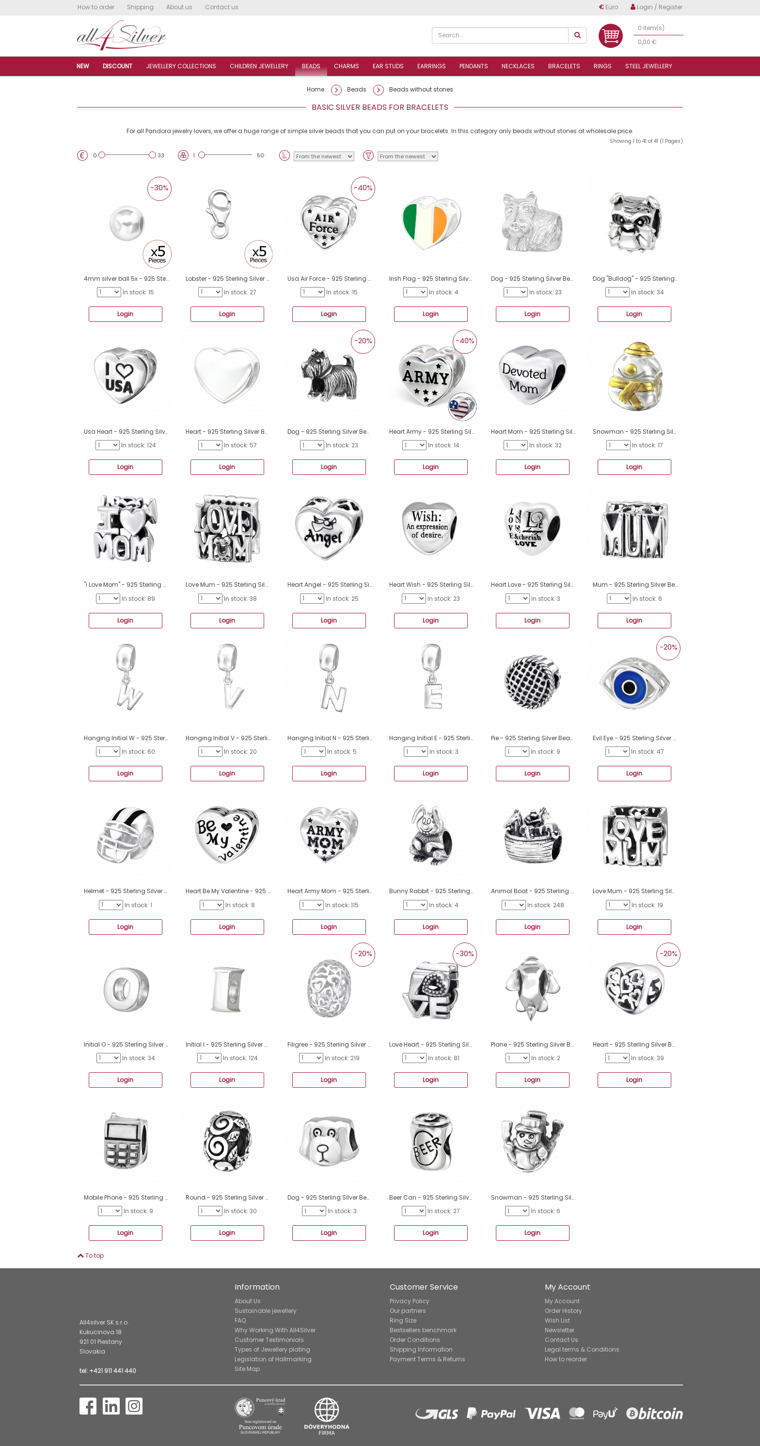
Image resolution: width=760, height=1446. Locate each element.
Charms (346, 66)
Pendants (473, 66)
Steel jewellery (648, 66)
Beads (311, 66)
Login (125, 314)
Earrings (431, 66)
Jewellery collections (181, 66)
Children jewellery (259, 66)
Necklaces (518, 66)
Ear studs (388, 66)
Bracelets (564, 66)
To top (90, 1255)
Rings (603, 66)
